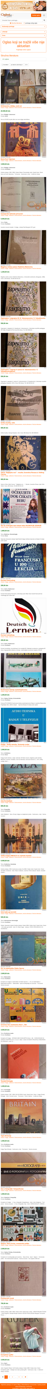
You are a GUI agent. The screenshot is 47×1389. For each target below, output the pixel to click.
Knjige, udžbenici (9, 107)
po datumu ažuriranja (17, 64)
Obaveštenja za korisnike (28, 1384)
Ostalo (2, 107)
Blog (19, 1384)
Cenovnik (29, 1386)
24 (26, 64)
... (15, 1377)
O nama (14, 1384)
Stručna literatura (36, 107)
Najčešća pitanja (6, 1384)
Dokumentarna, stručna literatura (23, 107)
